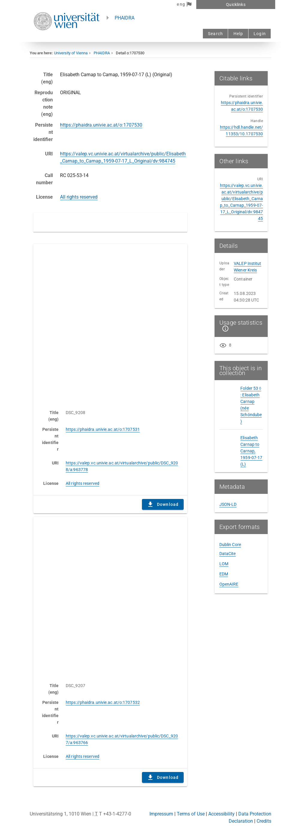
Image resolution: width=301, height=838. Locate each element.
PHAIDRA (124, 18)
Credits (264, 821)
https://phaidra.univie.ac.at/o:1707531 (103, 429)
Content (110, 324)
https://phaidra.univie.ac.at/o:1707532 (103, 702)
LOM (223, 563)
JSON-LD (228, 504)
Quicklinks (235, 4)
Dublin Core (230, 544)
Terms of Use (191, 814)
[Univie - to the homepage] (66, 38)
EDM (223, 574)
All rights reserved (79, 197)
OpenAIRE (229, 584)
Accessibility (221, 814)
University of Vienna (71, 53)
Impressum (161, 814)
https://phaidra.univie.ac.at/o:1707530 (101, 125)
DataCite (227, 553)
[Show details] (224, 328)
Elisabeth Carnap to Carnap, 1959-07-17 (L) (251, 451)
